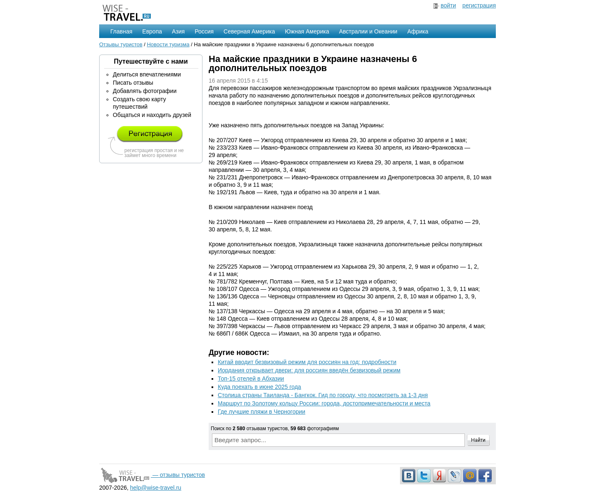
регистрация (479, 5)
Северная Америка (249, 31)
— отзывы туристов (152, 475)
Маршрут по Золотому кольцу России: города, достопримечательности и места (324, 403)
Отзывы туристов (121, 44)
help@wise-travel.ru (155, 487)
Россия (204, 31)
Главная (121, 31)
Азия (178, 31)
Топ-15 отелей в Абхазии (251, 378)
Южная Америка (307, 31)
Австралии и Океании (368, 31)
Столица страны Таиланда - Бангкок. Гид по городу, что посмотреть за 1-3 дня (323, 395)
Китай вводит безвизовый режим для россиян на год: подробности (307, 362)
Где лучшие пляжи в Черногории (261, 411)
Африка (417, 31)
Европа (152, 31)
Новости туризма (168, 44)
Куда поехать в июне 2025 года (259, 386)
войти (448, 5)
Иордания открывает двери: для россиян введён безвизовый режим (309, 370)
